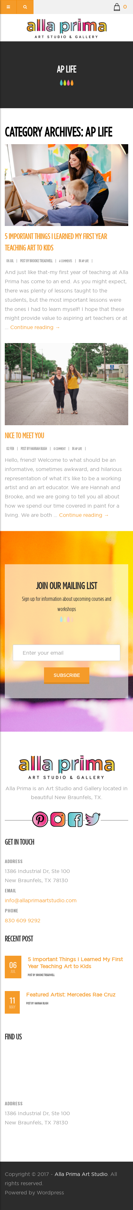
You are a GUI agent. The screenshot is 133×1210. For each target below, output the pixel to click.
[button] (120, 7)
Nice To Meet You (24, 436)
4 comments (65, 261)
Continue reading (35, 327)
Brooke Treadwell (45, 975)
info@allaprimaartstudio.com (41, 900)
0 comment (59, 449)
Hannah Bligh (41, 1003)
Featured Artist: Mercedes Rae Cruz (70, 994)
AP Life (85, 261)
